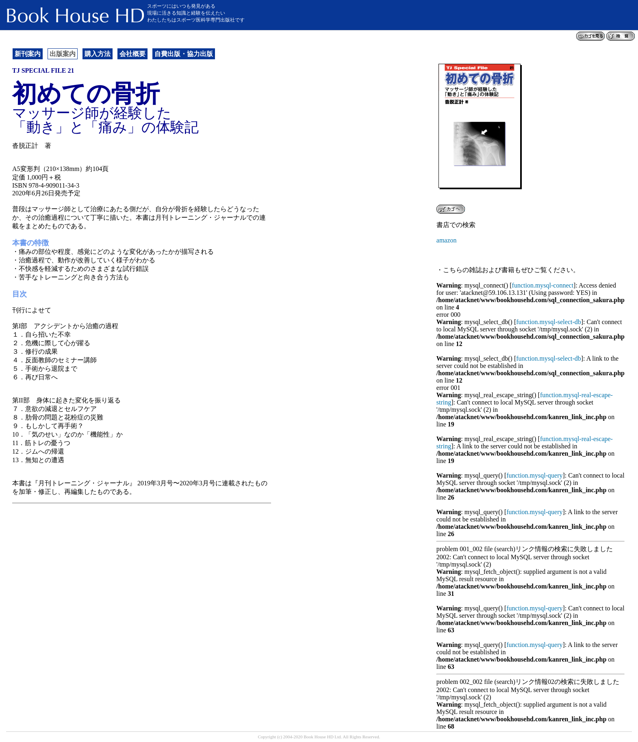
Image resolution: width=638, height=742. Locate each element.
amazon (446, 240)
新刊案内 (28, 53)
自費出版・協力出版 (183, 53)
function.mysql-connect (543, 285)
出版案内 (63, 53)
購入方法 (98, 53)
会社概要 (132, 53)
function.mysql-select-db (548, 321)
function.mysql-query (534, 475)
